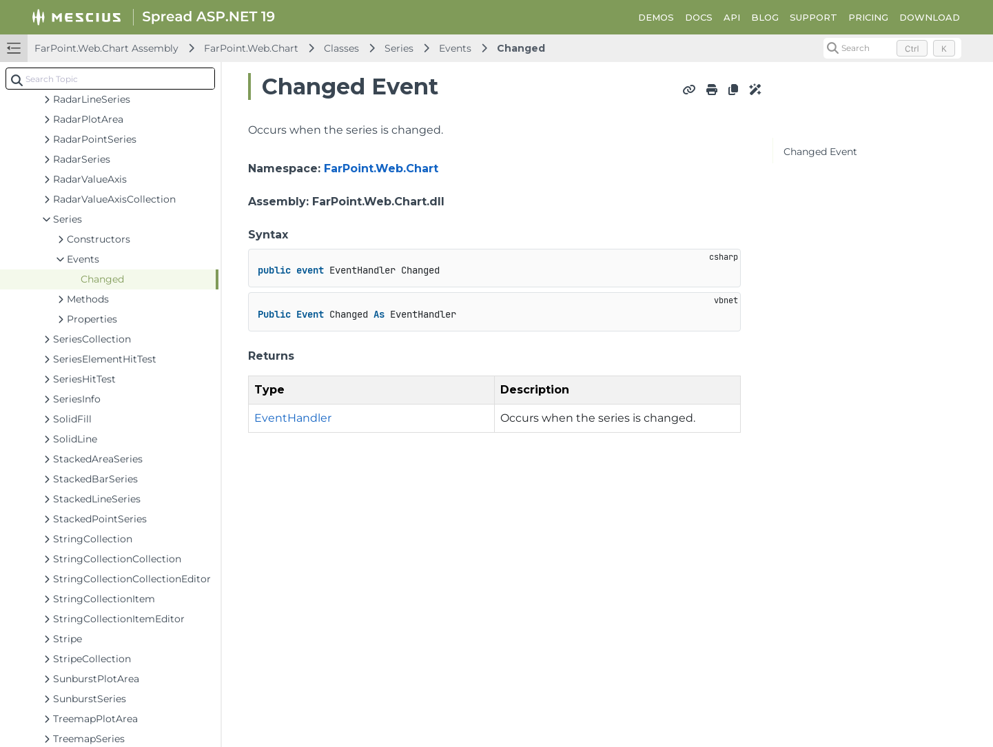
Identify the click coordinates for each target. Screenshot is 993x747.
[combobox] (110, 79)
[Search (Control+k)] (892, 48)
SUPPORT (813, 17)
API (732, 17)
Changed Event (820, 151)
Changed (521, 48)
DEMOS (656, 17)
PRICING (868, 17)
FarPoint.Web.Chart (251, 48)
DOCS (699, 17)
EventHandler (292, 417)
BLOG (765, 17)
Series (399, 48)
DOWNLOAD (929, 17)
